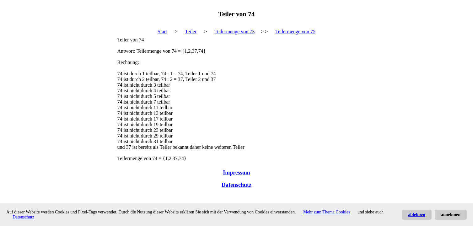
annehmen (450, 214)
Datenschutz (236, 185)
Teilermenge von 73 (234, 31)
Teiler (190, 31)
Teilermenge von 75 (295, 31)
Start (162, 31)
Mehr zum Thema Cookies (326, 212)
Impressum (236, 173)
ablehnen (416, 214)
